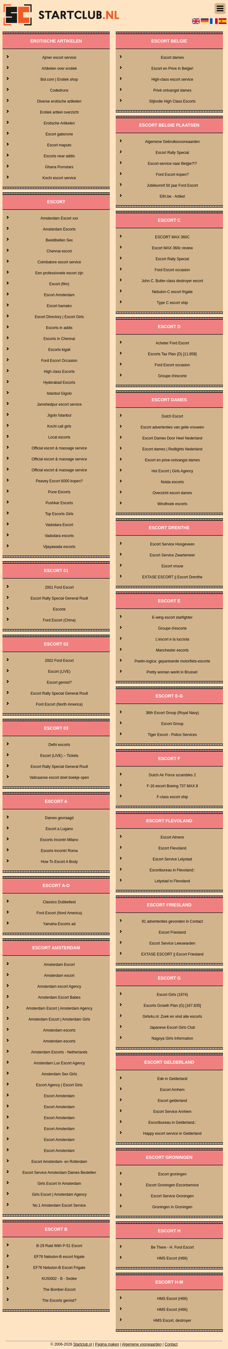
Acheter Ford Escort (172, 343)
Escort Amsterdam (59, 295)
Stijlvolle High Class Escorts (172, 101)
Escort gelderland (172, 1100)
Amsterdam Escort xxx (59, 218)
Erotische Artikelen (59, 123)
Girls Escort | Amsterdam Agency (59, 1194)
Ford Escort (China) (59, 620)
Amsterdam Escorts (59, 229)
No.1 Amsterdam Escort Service (59, 1205)
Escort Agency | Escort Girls (59, 1085)
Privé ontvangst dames (172, 90)
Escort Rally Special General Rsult (59, 598)
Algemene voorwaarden (142, 1344)
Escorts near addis (59, 156)
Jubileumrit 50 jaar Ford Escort (172, 185)
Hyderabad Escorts (59, 382)
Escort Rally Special (172, 152)
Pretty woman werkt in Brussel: (172, 672)
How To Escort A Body (59, 862)
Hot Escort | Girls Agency (172, 471)
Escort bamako (59, 306)
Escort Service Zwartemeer (172, 555)
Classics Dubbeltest (59, 902)
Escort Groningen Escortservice (172, 1185)
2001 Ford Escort (59, 587)
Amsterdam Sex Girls (59, 1074)
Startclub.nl (82, 1344)
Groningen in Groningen (172, 1207)
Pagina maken (107, 1344)
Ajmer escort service (59, 57)
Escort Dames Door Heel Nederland (172, 438)
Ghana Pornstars (59, 167)
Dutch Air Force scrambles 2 (172, 775)
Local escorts (59, 437)
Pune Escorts (59, 492)
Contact (171, 1344)
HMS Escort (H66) (172, 1258)
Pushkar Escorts (59, 503)
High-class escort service (172, 79)
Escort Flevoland (172, 848)
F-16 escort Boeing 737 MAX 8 (172, 786)
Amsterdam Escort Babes (59, 997)
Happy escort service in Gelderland (172, 1133)
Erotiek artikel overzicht (59, 112)
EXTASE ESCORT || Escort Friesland (172, 954)
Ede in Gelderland (172, 1079)
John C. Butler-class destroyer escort (172, 281)
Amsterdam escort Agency (59, 986)
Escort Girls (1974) (172, 994)
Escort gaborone (59, 134)
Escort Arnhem (172, 1090)
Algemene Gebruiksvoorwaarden (172, 141)
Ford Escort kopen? (172, 174)
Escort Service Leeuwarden (172, 943)
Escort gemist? (59, 682)
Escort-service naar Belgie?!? (172, 163)
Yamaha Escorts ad (59, 924)
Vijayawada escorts (59, 547)
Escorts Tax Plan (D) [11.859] (172, 354)
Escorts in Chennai (59, 339)
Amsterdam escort (59, 975)
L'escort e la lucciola (172, 639)
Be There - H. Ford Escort (172, 1247)
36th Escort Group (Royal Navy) (172, 713)
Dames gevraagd (59, 818)
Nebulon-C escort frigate (172, 292)
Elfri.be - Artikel (172, 196)
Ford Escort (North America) (59, 704)
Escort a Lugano (59, 829)
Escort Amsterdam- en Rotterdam (59, 1161)
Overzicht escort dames (172, 493)
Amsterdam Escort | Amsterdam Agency (59, 1008)
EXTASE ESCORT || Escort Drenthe (172, 577)
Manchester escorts (172, 650)
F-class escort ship (172, 797)
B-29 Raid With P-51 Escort (59, 1246)
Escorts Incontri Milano (59, 840)
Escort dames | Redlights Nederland (172, 449)
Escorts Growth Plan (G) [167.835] (172, 1005)
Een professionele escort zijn (59, 273)
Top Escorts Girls (59, 514)
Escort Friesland (172, 932)
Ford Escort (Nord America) (59, 913)
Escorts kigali (59, 349)
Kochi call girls (59, 426)
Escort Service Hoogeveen (172, 544)
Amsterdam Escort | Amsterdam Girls (59, 1019)
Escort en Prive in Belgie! (172, 68)
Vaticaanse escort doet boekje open (59, 777)
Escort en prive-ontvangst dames (172, 460)
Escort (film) (59, 284)
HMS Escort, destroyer (172, 1320)
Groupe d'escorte (172, 376)
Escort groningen (172, 1174)
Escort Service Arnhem (172, 1111)
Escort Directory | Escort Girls (59, 317)
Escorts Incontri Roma (59, 851)
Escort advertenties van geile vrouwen (172, 427)
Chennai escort (59, 251)
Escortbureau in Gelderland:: (172, 1122)
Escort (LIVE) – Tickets (59, 755)
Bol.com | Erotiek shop (59, 79)
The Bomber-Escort (59, 1289)
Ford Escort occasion (172, 270)
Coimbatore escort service (59, 262)
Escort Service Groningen (172, 1196)
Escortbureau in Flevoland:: (172, 870)
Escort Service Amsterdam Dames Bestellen (59, 1172)
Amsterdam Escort (59, 964)
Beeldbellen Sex (59, 240)
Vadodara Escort (59, 525)
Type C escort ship (172, 303)
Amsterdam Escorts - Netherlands (59, 1052)
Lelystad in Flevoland (172, 881)
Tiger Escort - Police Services (172, 735)
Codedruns (59, 90)
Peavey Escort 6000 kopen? (59, 481)
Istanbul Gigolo (59, 393)
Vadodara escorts (59, 536)
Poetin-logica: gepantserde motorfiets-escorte (172, 661)
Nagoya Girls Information (172, 1038)
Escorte (59, 609)
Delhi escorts (59, 745)
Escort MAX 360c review (172, 248)
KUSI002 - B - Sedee (59, 1278)
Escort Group (172, 724)
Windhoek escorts (172, 504)
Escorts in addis (59, 328)
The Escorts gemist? (59, 1300)
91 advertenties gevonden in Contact (172, 921)
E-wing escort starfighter (172, 617)
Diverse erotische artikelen (59, 101)
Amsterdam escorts (59, 1030)
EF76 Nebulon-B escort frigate (59, 1257)
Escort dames (172, 57)
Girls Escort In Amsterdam (59, 1183)
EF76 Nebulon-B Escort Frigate (59, 1267)
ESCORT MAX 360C (172, 237)
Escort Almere (172, 837)
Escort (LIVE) (59, 671)
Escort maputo (59, 145)
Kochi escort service (59, 178)
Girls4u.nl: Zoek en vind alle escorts (172, 1016)
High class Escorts (59, 371)
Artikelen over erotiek (59, 68)
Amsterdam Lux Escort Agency (59, 1063)
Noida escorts (172, 482)
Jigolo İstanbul (59, 415)
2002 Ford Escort (59, 660)
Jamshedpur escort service (59, 404)
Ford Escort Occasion (59, 360)
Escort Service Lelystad (172, 859)
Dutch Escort (172, 416)
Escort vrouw (172, 566)
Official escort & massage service (59, 448)
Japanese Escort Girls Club (172, 1027)
